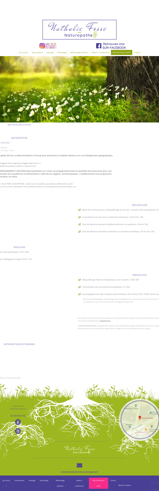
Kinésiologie (62, 52)
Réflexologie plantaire (79, 52)
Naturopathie (37, 52)
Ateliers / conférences (100, 52)
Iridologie (50, 52)
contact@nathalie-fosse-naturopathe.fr (79, 472)
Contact (137, 52)
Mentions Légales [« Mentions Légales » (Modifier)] (124, 485)
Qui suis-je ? (23, 52)
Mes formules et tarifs (122, 52)
